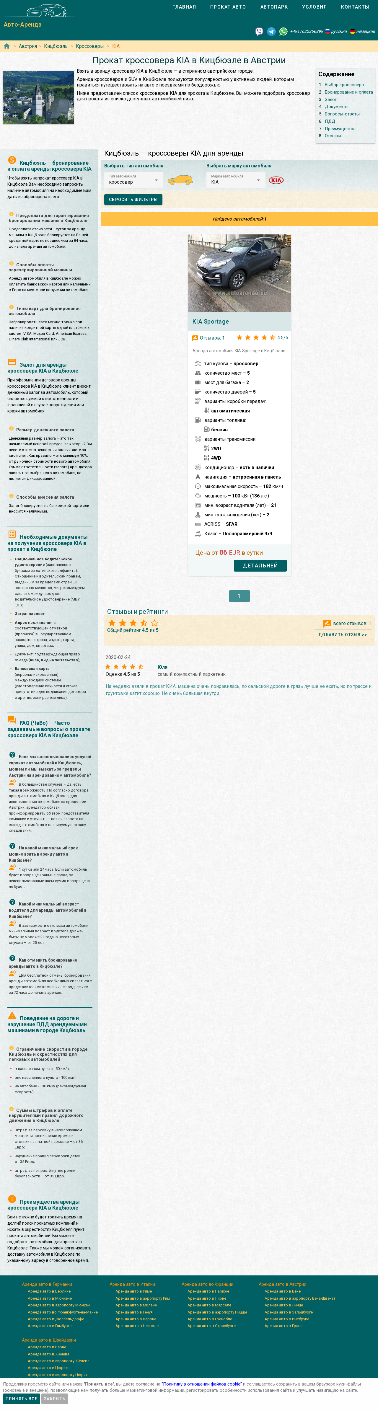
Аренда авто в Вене (283, 1291)
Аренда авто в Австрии (282, 1284)
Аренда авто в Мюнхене (50, 1298)
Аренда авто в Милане (136, 1305)
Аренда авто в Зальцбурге (289, 1312)
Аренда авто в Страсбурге (212, 1326)
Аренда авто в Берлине (49, 1291)
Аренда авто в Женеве (48, 1354)
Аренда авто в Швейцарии (49, 1340)
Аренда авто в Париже (208, 1291)
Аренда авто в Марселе (209, 1305)
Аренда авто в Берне (47, 1347)
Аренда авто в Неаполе (137, 1326)
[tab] (184, 7)
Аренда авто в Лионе (207, 1298)
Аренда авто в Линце (284, 1305)
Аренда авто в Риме (133, 1291)
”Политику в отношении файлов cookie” (202, 1384)
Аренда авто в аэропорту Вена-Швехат (300, 1298)
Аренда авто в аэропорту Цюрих (57, 1375)
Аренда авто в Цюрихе (48, 1367)
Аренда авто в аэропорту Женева (58, 1361)
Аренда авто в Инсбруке (287, 1319)
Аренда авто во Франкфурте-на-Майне (63, 1312)
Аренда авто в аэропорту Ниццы (217, 1312)
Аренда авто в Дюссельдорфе (56, 1319)
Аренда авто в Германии (47, 1284)
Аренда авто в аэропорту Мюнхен (59, 1305)
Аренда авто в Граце (283, 1326)
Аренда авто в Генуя (134, 1312)
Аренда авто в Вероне (135, 1319)
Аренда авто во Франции (207, 1284)
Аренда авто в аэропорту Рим (142, 1298)
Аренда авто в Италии (132, 1284)
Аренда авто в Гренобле (210, 1319)
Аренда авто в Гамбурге (49, 1326)
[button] (133, 180)
